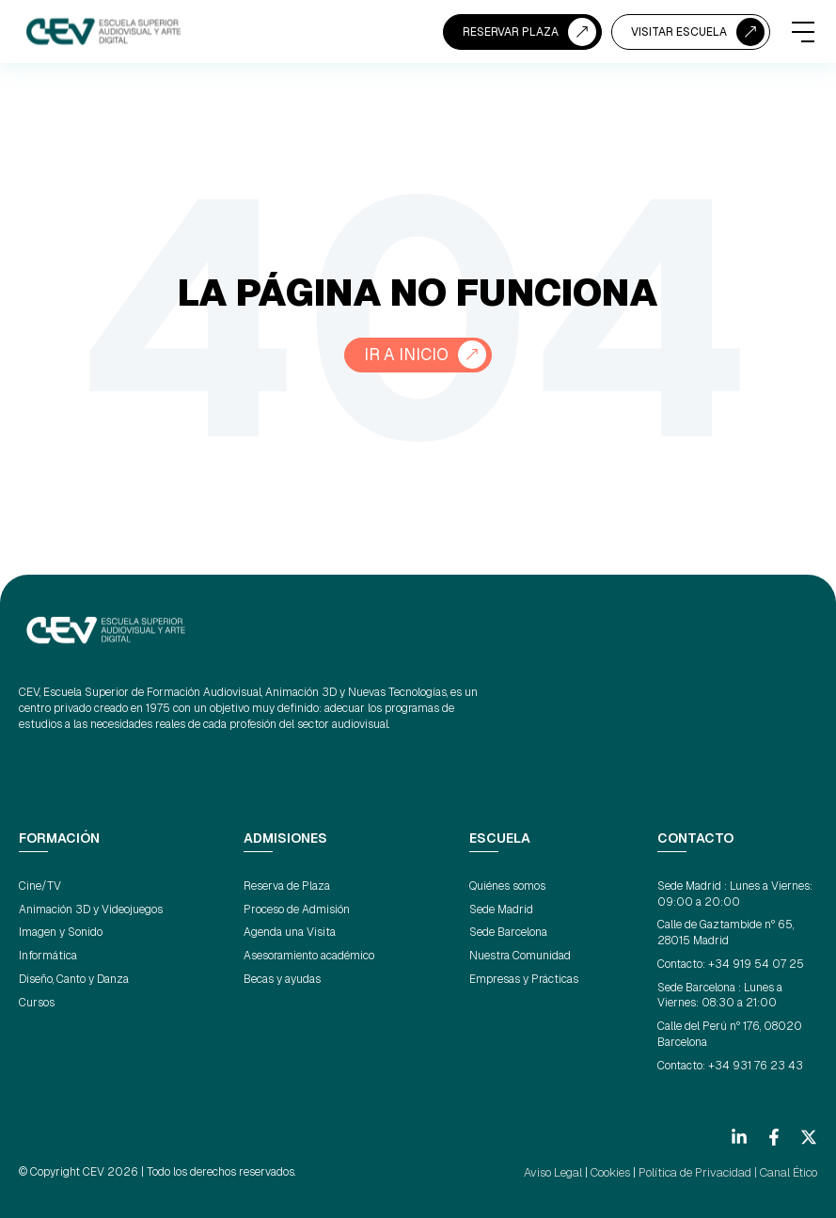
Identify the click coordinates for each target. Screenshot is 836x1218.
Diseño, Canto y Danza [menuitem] (74, 979)
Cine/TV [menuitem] (40, 886)
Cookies (615, 1171)
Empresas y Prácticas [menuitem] (523, 979)
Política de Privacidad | (700, 1171)
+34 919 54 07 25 (756, 964)
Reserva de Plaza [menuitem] (287, 886)
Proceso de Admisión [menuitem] (297, 909)
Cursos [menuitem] (37, 1002)
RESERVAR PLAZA (511, 32)
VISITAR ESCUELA (679, 32)
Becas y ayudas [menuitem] (282, 979)
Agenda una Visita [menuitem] (290, 932)
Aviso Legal (559, 1171)
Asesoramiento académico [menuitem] (309, 955)
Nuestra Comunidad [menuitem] (520, 955)
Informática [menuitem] (48, 955)
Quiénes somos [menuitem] (507, 886)
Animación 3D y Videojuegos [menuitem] (91, 909)
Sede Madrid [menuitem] (501, 909)
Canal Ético (789, 1171)
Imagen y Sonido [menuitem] (61, 932)
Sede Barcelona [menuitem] (508, 932)
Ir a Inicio (406, 355)
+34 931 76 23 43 (755, 1065)
